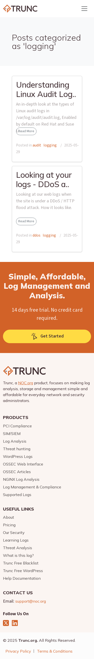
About (8, 517)
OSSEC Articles (17, 471)
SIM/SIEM (11, 433)
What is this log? (18, 555)
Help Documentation (22, 578)
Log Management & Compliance (32, 486)
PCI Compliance (17, 425)
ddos (36, 235)
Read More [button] (26, 131)
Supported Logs (17, 494)
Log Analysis (14, 441)
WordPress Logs (18, 456)
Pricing (9, 524)
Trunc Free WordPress (23, 570)
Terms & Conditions (55, 651)
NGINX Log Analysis (21, 479)
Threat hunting (16, 448)
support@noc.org (30, 601)
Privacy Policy (18, 651)
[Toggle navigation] (84, 8)
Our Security (14, 532)
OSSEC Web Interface (23, 464)
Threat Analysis (17, 547)
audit (37, 145)
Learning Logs (16, 540)
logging (50, 145)
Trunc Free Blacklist (20, 563)
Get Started (47, 336)
